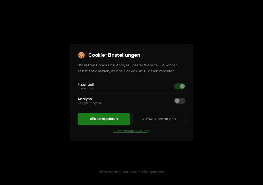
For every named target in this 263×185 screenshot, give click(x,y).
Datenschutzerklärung (131, 131)
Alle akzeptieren (104, 119)
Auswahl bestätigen (159, 119)
